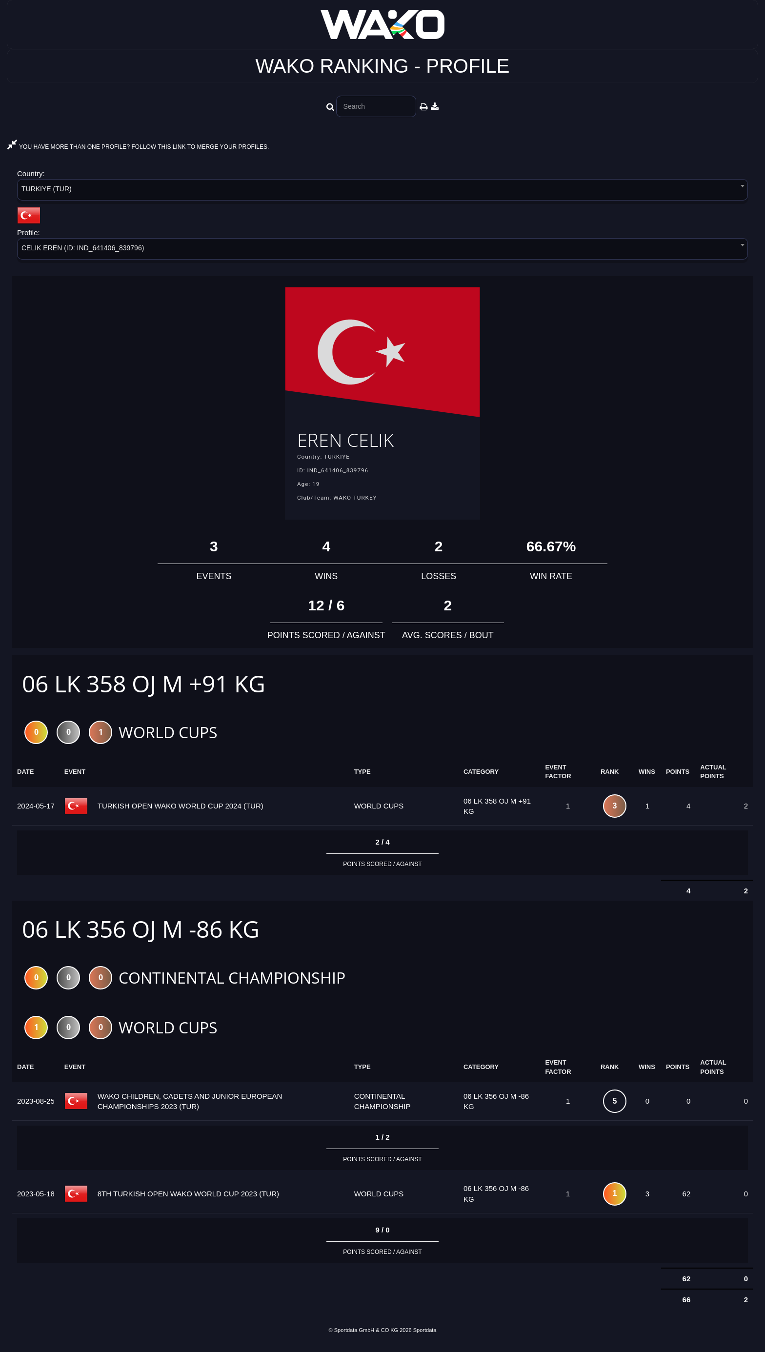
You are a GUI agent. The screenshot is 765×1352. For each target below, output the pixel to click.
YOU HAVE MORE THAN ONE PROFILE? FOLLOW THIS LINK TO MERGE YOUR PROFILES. (138, 146)
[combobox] (382, 191)
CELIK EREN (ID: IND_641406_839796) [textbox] (82, 248)
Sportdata (425, 1335)
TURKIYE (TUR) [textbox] (46, 189)
